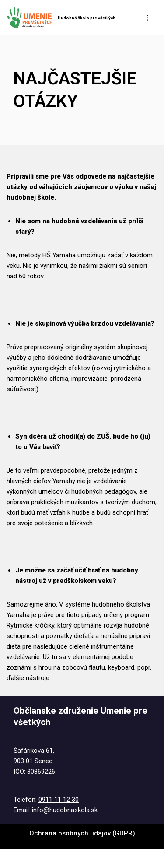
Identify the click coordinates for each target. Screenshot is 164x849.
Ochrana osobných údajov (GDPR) (82, 833)
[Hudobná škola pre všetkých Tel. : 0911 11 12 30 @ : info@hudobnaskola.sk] (61, 17)
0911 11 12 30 (58, 799)
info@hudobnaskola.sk (65, 810)
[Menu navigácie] (147, 18)
